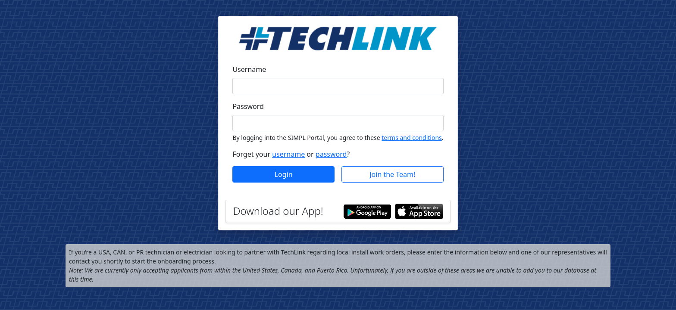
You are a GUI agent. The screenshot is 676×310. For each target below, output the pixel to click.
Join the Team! (392, 174)
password (331, 154)
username (288, 154)
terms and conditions (411, 137)
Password (247, 106)
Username (249, 69)
